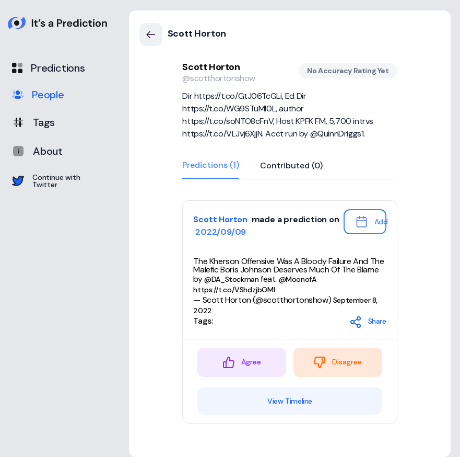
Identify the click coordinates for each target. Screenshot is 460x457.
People (38, 94)
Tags (33, 122)
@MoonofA (297, 279)
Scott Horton (211, 67)
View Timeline (289, 401)
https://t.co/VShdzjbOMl (234, 289)
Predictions (48, 68)
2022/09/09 (219, 231)
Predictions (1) (210, 165)
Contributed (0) (291, 166)
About (37, 151)
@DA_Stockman (231, 279)
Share (367, 322)
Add (370, 221)
